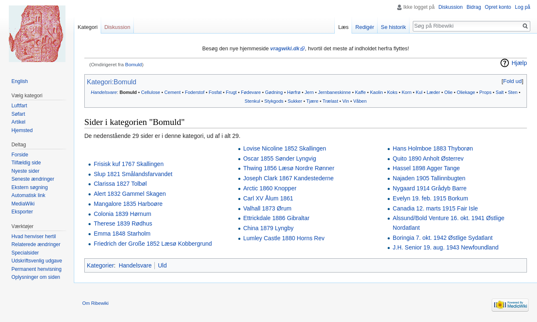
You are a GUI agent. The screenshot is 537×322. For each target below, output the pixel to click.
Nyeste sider (25, 171)
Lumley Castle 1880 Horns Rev (284, 238)
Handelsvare (104, 92)
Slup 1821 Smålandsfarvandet (133, 174)
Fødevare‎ (251, 92)
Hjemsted (22, 130)
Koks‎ (392, 92)
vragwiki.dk (285, 48)
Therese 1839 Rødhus (123, 223)
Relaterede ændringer (35, 244)
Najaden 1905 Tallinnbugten (429, 178)
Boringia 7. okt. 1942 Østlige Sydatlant (443, 237)
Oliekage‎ (466, 92)
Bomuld (133, 64)
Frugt (231, 92)
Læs (343, 27)
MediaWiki (22, 204)
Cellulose (150, 92)
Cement (172, 92)
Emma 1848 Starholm (122, 233)
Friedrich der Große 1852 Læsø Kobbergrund (153, 243)
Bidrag (474, 7)
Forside (19, 155)
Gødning (274, 92)
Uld (162, 265)
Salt (500, 92)
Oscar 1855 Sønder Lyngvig (279, 158)
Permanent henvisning (36, 269)
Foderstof (195, 92)
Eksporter (22, 212)
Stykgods (274, 101)
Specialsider (25, 253)
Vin (345, 101)
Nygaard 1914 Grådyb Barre (430, 188)
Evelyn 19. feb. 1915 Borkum (430, 198)
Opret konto (498, 7)
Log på (522, 7)
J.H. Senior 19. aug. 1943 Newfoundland (445, 247)
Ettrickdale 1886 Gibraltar (276, 218)
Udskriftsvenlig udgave (36, 261)
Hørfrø (293, 92)
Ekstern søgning (29, 187)
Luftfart (19, 106)
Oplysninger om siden (35, 277)
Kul (419, 92)
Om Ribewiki (95, 303)
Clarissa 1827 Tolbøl (120, 183)
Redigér (364, 27)
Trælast (330, 101)
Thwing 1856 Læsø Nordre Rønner (288, 168)
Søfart (18, 114)
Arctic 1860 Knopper (270, 188)
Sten (513, 92)
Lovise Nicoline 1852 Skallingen (284, 148)
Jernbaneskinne (334, 92)
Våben (360, 101)
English (19, 81)
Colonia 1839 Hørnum (122, 213)
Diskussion (450, 7)
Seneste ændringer (32, 179)
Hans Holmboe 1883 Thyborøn (433, 148)
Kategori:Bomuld (111, 82)
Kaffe (360, 92)
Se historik (393, 27)
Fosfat (215, 92)
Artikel (18, 122)
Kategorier (100, 265)
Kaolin (376, 92)
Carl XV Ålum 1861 (268, 198)
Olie (448, 92)
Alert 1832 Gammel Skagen (130, 193)
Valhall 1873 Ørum (267, 208)
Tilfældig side (26, 163)
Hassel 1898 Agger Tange (426, 168)
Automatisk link (28, 195)
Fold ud (512, 81)
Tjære (312, 101)
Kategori (88, 27)
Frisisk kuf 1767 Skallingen (129, 164)
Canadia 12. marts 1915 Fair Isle (435, 208)
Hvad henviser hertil (33, 236)
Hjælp (519, 63)
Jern (309, 92)
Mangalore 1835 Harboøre (128, 203)
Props (486, 92)
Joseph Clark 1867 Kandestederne (288, 178)
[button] (512, 81)
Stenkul (252, 101)
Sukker (295, 101)
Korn (406, 92)
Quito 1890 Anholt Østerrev (428, 158)
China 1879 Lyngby (268, 228)
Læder (433, 92)
